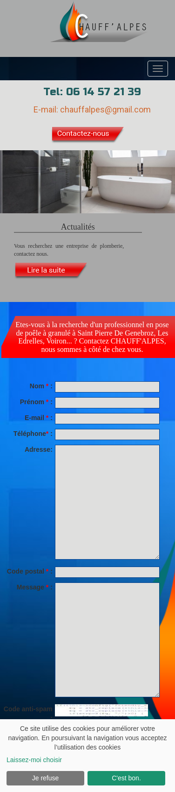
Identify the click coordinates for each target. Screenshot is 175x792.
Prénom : (36, 402)
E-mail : (39, 417)
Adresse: (39, 449)
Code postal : (30, 571)
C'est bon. (126, 778)
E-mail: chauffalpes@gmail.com (92, 109)
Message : (35, 587)
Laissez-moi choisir (34, 760)
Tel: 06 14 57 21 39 (92, 92)
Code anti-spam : (28, 713)
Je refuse (45, 778)
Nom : (41, 386)
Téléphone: (33, 433)
